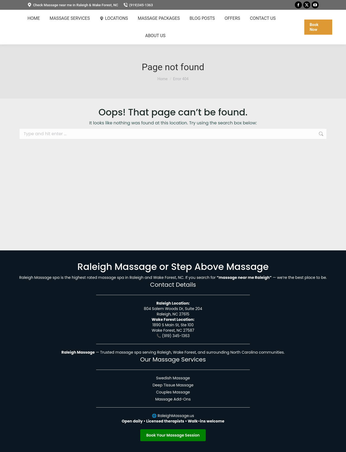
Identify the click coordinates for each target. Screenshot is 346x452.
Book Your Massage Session (173, 435)
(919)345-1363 (138, 5)
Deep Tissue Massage (172, 385)
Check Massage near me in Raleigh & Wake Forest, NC (72, 5)
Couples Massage (173, 392)
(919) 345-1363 (176, 335)
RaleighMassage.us (176, 415)
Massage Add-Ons (173, 399)
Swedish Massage (173, 378)
